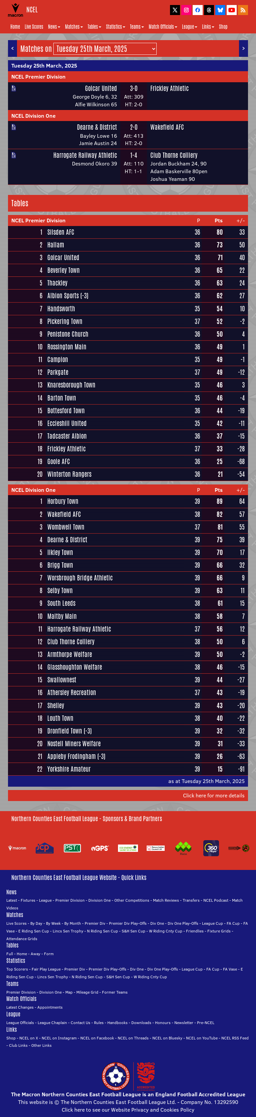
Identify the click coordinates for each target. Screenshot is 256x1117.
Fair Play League (46, 969)
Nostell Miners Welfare (74, 743)
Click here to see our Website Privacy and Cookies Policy (128, 1109)
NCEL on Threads (133, 1038)
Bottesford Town (66, 410)
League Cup (212, 923)
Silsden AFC (60, 232)
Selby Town (60, 590)
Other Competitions (131, 900)
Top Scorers (17, 969)
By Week (53, 923)
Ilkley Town (60, 552)
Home (15, 26)
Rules (99, 1022)
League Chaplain (52, 1022)
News (54, 26)
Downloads (141, 1022)
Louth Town (60, 718)
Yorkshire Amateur (69, 769)
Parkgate (57, 372)
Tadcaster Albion (67, 436)
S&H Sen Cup (133, 931)
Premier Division (70, 900)
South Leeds (61, 603)
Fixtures (28, 900)
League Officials (20, 1022)
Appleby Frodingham (71, 756)
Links (208, 26)
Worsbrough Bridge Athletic (80, 577)
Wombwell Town (65, 527)
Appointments (50, 1007)
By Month (72, 923)
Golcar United (101, 88)
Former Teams (115, 992)
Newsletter (183, 1022)
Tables (94, 26)
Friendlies (195, 931)
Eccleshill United (67, 423)
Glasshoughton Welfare (74, 667)
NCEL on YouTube (202, 1038)
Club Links (18, 1045)
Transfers (191, 900)
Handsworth (61, 308)
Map (69, 992)
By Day (36, 923)
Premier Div (95, 923)
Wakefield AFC (167, 127)
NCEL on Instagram (59, 1038)
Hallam (55, 244)
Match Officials (163, 26)
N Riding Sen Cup (102, 931)
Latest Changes (20, 1007)
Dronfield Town (64, 731)
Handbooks (117, 1022)
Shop (223, 26)
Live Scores (34, 26)
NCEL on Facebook (97, 1038)
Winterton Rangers (69, 474)
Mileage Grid (87, 992)
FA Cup (233, 923)
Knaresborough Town (71, 384)
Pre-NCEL (205, 1022)
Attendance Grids (21, 938)
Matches (74, 26)
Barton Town (61, 398)
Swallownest (61, 679)
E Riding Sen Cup (33, 931)
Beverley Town (63, 270)
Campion (57, 359)
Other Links (41, 1045)
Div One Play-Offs (183, 923)
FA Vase (230, 969)
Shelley (55, 705)
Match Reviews (166, 900)
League (189, 26)
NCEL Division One (33, 115)
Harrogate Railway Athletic (85, 155)
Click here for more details (214, 795)
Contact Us (80, 1022)
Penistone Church (67, 334)
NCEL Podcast (215, 900)
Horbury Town (62, 501)
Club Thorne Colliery (173, 155)
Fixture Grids (219, 931)
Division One (99, 900)
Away (35, 954)
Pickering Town (64, 321)
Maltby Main (62, 616)
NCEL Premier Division (38, 76)
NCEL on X (28, 1038)
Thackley (57, 283)
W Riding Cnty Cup (165, 931)
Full (9, 954)
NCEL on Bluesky (167, 1038)
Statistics (115, 26)
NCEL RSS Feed (235, 1038)
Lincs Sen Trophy (68, 931)
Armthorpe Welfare (69, 654)
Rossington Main (66, 346)
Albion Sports (63, 295)
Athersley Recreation (71, 692)
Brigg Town (60, 565)
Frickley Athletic (169, 88)
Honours (163, 1022)
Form (49, 954)
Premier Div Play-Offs (128, 923)
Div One (157, 923)
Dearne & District (97, 127)
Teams (137, 26)
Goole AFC (58, 461)
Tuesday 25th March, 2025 (44, 65)
